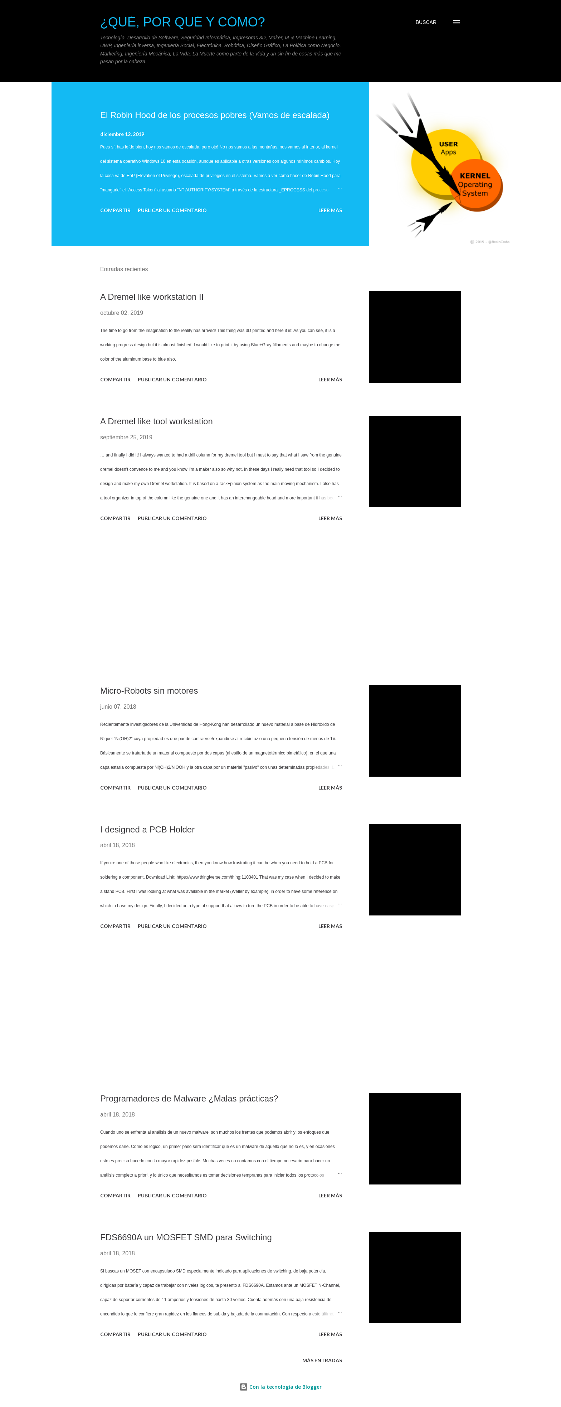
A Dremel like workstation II (152, 297)
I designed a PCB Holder (147, 829)
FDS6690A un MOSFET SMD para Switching (186, 1237)
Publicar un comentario (172, 210)
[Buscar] (426, 22)
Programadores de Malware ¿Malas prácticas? (189, 1098)
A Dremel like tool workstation (156, 421)
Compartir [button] (115, 210)
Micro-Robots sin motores (149, 690)
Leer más (330, 210)
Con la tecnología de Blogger (280, 1386)
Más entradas (322, 1360)
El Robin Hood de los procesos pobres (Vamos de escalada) (215, 115)
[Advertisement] (221, 605)
